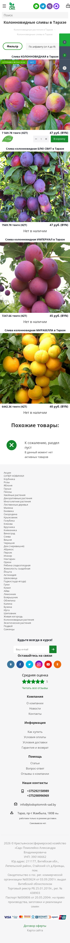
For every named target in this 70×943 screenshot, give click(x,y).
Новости (35, 708)
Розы (7, 482)
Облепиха (9, 600)
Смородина (10, 514)
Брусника (9, 527)
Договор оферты (35, 926)
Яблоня (8, 485)
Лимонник (10, 594)
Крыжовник (11, 517)
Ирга (7, 610)
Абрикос (9, 549)
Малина (8, 508)
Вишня (8, 540)
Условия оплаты (35, 737)
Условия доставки (35, 742)
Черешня (9, 543)
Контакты (35, 714)
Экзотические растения (17, 623)
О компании (35, 703)
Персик (8, 552)
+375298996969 (38, 796)
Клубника (9, 479)
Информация (35, 723)
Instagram (39, 664)
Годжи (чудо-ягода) (15, 581)
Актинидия (10, 575)
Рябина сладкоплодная (17, 565)
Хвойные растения (14, 495)
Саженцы (9, 629)
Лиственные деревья (16, 504)
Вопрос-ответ (35, 768)
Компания (35, 696)
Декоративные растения (18, 498)
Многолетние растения (17, 501)
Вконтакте (11, 664)
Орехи (7, 562)
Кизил (7, 588)
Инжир (8, 556)
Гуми (7, 584)
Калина (8, 604)
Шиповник (10, 613)
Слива (7, 536)
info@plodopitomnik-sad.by (38, 804)
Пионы (8, 492)
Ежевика (9, 511)
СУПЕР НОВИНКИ (14, 476)
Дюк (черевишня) (14, 546)
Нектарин (9, 559)
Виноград (9, 533)
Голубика (9, 520)
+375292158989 (38, 791)
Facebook (20, 664)
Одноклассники (57, 664)
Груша (7, 488)
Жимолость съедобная (17, 568)
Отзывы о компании (35, 773)
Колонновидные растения (19, 620)
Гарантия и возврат (35, 747)
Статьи (35, 763)
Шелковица (10, 578)
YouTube (48, 664)
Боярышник (11, 597)
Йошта (8, 572)
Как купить (35, 732)
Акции (7, 472)
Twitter (29, 664)
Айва (6, 591)
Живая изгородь (13, 616)
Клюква (8, 524)
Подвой (8, 626)
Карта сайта (35, 930)
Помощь (35, 756)
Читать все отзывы (35, 688)
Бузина (8, 607)
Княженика (10, 530)
